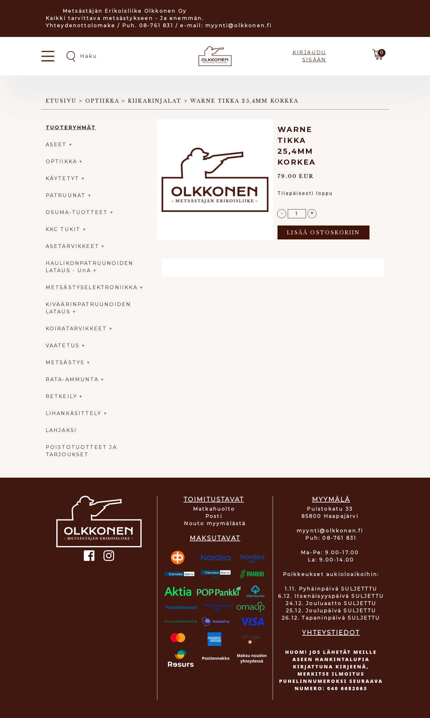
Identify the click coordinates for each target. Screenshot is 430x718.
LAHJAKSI (61, 430)
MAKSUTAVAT (215, 538)
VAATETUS (63, 345)
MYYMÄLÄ (331, 499)
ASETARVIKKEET (73, 246)
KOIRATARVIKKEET (76, 328)
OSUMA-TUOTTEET (77, 212)
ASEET (56, 144)
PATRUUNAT (66, 195)
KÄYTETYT (63, 178)
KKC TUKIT (63, 229)
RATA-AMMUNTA (73, 379)
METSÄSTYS (65, 362)
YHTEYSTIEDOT (331, 632)
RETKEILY (61, 396)
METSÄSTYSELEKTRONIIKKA (92, 287)
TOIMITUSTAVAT (214, 499)
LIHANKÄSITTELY (75, 413)
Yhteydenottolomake (81, 25)
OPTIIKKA (61, 161)
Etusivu (61, 101)
